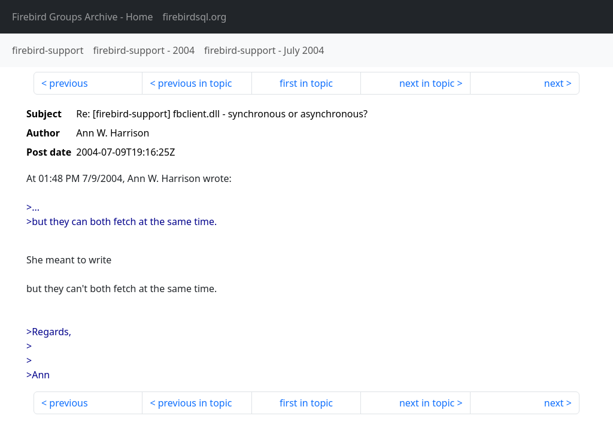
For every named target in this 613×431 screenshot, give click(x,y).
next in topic (426, 83)
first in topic (306, 83)
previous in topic (195, 83)
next (554, 83)
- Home (82, 16)
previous (68, 83)
